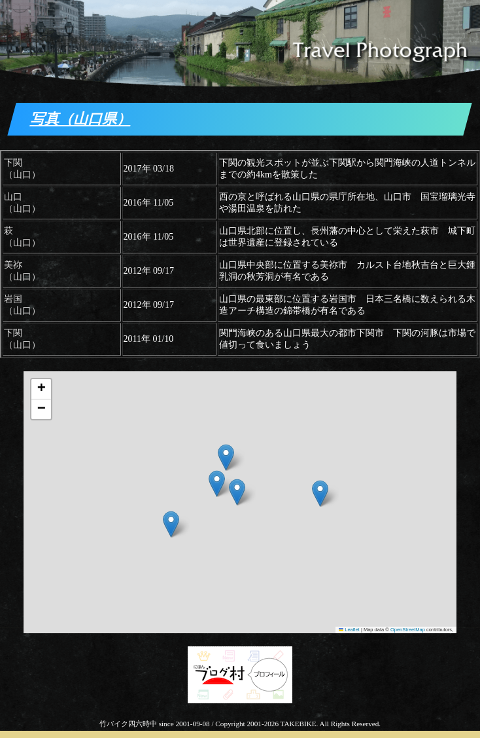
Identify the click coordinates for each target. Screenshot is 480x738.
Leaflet (349, 630)
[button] (171, 524)
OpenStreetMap (407, 630)
